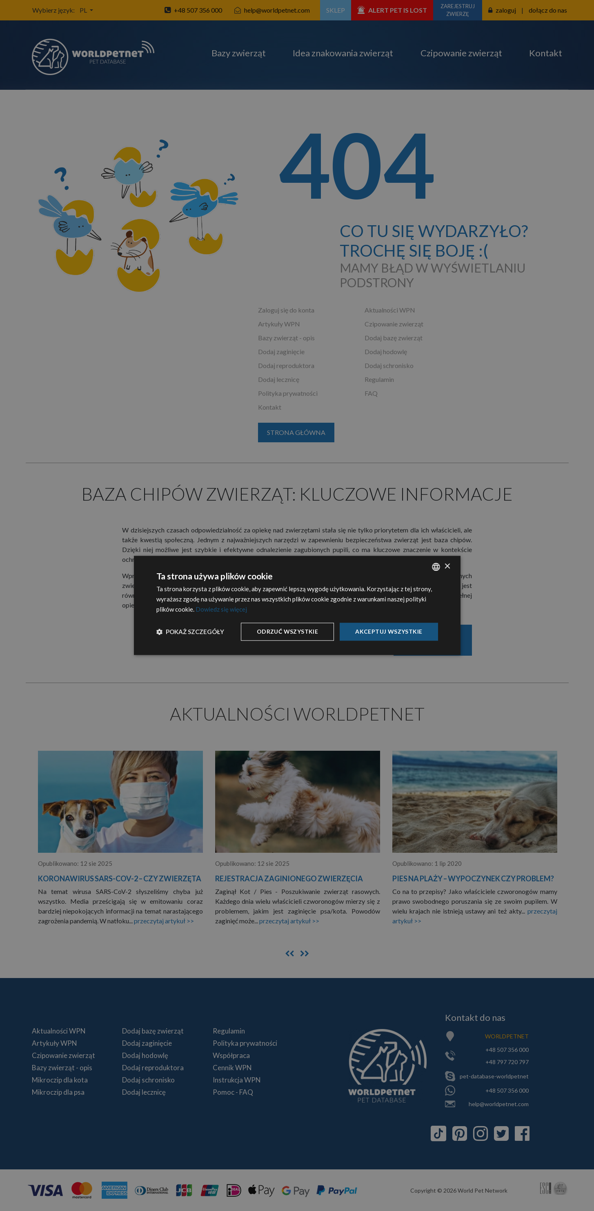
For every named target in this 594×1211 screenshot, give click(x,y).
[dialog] (297, 605)
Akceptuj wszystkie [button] (388, 631)
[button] (190, 631)
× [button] (447, 566)
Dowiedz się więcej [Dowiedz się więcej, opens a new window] (221, 609)
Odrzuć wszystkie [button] (287, 631)
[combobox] (436, 567)
